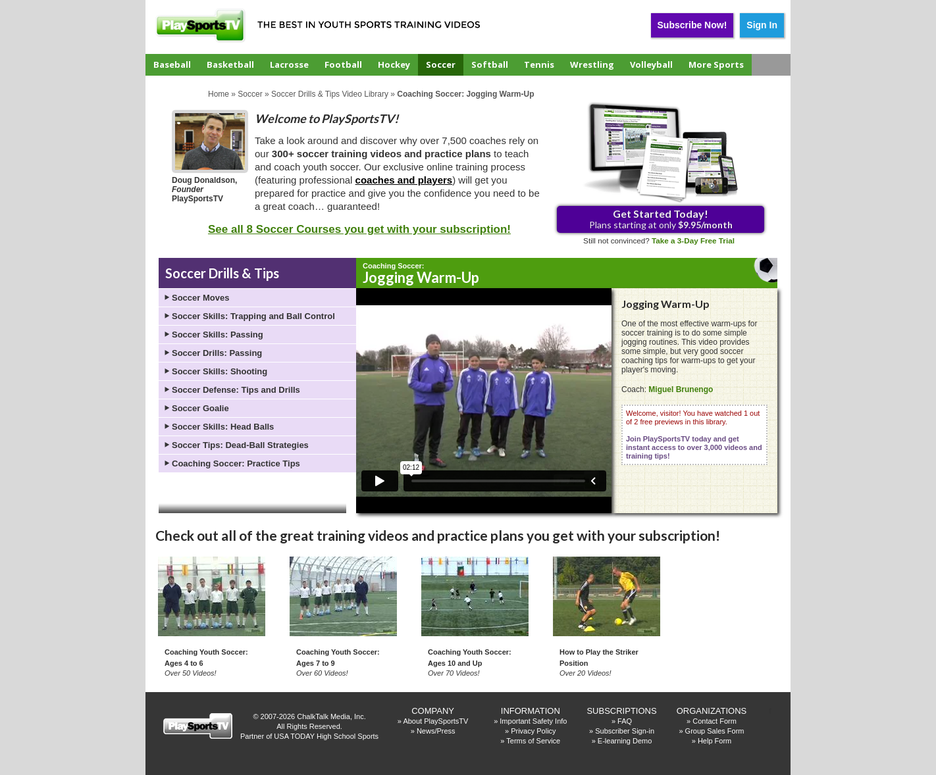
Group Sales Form (714, 731)
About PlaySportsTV (435, 721)
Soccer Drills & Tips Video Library (329, 94)
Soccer (440, 64)
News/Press (436, 731)
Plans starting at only (661, 218)
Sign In (761, 25)
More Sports (716, 64)
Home (218, 94)
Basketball (230, 64)
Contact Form (714, 721)
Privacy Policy (533, 731)
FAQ (624, 721)
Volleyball (651, 64)
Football (343, 64)
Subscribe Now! (692, 25)
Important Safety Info (533, 721)
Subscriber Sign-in (624, 731)
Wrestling (592, 64)
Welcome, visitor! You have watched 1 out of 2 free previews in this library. (694, 434)
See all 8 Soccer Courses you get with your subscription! (359, 229)
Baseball (172, 64)
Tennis (539, 64)
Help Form (714, 741)
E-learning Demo (625, 741)
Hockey (394, 64)
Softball (489, 64)
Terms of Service (533, 741)
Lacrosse (289, 64)
